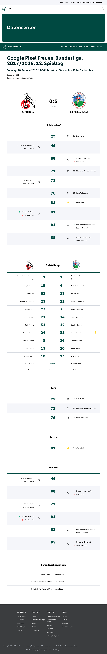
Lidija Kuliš (30, 294)
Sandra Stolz (27, 78)
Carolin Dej (27, 180)
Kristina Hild (29, 215)
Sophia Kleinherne (78, 301)
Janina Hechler (76, 341)
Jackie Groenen (77, 317)
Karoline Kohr (29, 348)
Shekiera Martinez (83, 158)
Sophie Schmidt (90, 171)
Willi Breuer (29, 363)
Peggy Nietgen (28, 317)
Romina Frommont (27, 301)
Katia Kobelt (59, 582)
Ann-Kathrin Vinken (27, 341)
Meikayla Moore (28, 286)
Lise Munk (80, 136)
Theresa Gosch (28, 184)
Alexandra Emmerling (84, 224)
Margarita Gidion (82, 237)
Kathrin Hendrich (77, 286)
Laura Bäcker (59, 589)
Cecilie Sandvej (77, 309)
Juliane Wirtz (27, 212)
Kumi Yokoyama (82, 193)
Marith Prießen (76, 294)
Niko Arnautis (76, 363)
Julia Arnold (29, 325)
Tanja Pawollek (78, 202)
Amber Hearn (29, 149)
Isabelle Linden (26, 145)
